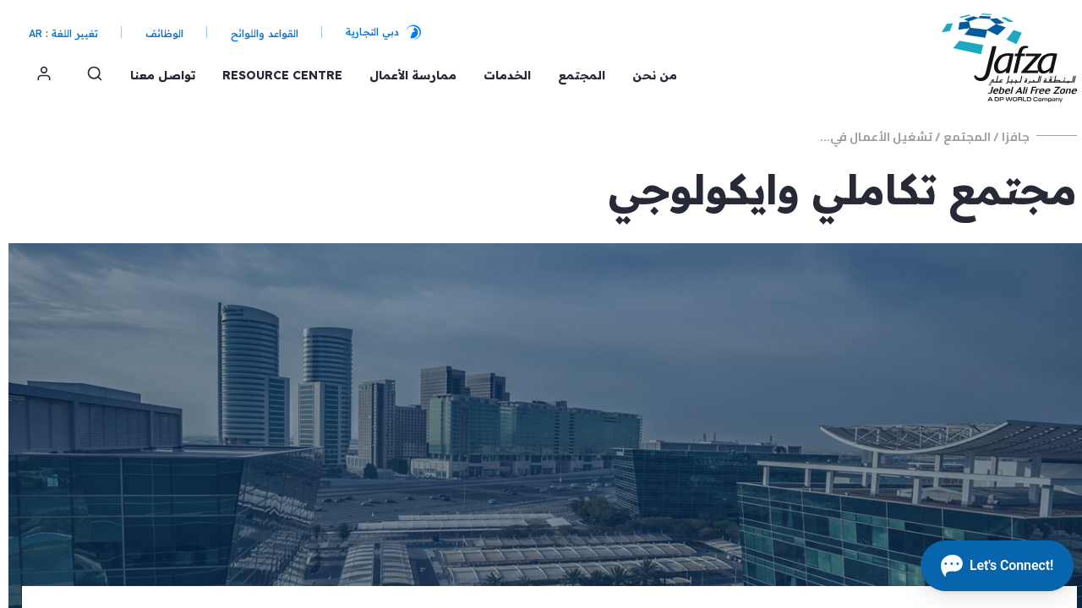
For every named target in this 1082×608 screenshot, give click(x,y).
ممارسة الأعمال (404, 75)
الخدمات (498, 75)
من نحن (646, 75)
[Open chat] (988, 565)
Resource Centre (274, 75)
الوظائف (156, 33)
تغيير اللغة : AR (55, 33)
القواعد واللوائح (256, 33)
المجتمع (573, 75)
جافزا (1007, 137)
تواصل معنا (154, 75)
